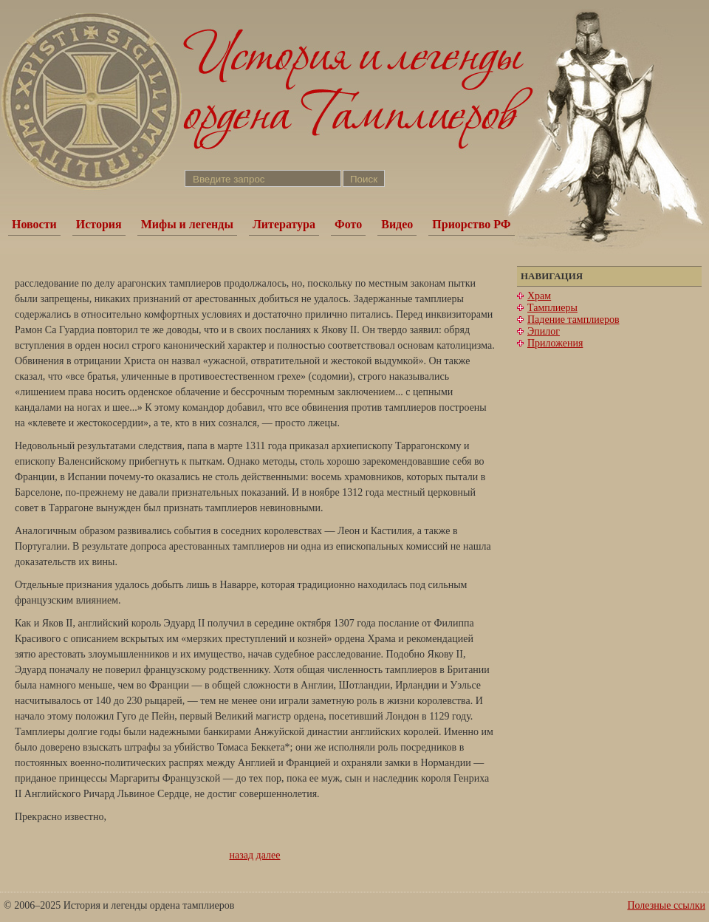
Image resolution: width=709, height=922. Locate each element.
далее (268, 855)
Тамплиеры (552, 307)
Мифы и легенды (187, 224)
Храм (539, 295)
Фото (348, 224)
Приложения (555, 343)
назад (242, 855)
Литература (284, 224)
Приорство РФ (471, 224)
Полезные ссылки (666, 905)
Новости (34, 224)
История (99, 224)
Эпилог (543, 331)
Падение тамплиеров (573, 319)
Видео (397, 224)
